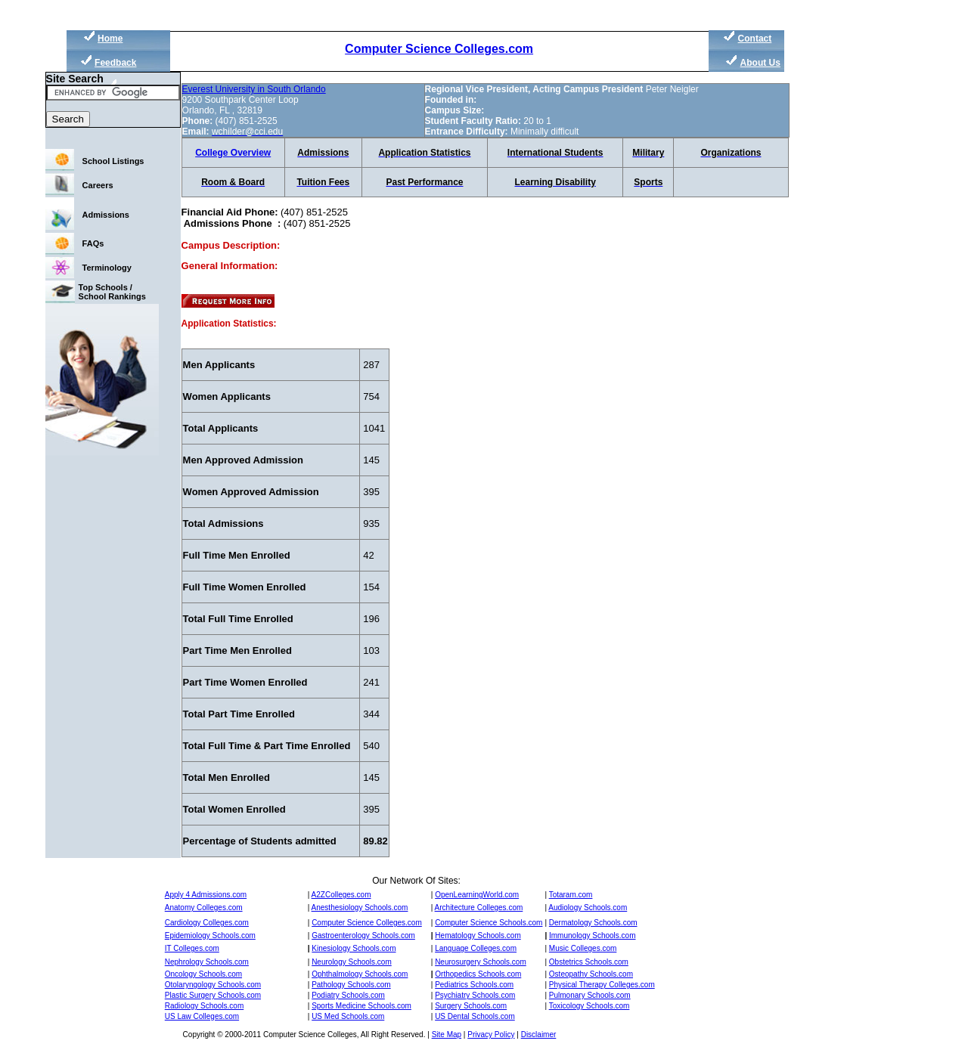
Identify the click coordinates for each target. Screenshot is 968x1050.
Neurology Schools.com (352, 962)
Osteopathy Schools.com (591, 974)
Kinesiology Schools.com (354, 948)
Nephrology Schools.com (207, 962)
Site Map (446, 1034)
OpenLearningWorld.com (477, 894)
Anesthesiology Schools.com (360, 907)
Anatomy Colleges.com (204, 907)
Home (110, 38)
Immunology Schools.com (592, 935)
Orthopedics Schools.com (478, 974)
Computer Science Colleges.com (439, 48)
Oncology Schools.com (203, 974)
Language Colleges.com (476, 948)
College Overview (233, 152)
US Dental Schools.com (475, 1016)
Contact (755, 38)
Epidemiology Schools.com (210, 935)
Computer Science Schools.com (488, 922)
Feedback (115, 62)
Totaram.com (571, 894)
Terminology (107, 267)
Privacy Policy (490, 1034)
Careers (97, 185)
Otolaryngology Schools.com (213, 984)
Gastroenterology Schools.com (363, 935)
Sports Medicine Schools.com (361, 1006)
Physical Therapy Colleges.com (602, 984)
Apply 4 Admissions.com (206, 894)
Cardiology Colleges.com (207, 922)
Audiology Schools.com (587, 907)
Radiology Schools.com (204, 1006)
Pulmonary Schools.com (590, 995)
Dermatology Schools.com (593, 922)
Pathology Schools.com (351, 984)
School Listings (113, 161)
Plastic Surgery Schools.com (213, 995)
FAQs (93, 243)
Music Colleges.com (582, 948)
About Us (760, 62)
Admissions (105, 214)
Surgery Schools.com (471, 1006)
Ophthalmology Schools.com (360, 974)
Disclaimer (539, 1034)
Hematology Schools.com (477, 935)
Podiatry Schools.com (348, 995)
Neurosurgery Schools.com (480, 962)
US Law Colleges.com (202, 1016)
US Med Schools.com (348, 1016)
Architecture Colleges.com (479, 907)
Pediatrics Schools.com (474, 984)
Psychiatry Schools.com (475, 995)
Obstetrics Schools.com (588, 962)
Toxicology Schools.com (589, 1006)
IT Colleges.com (192, 948)
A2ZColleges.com (341, 894)
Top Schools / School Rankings (112, 292)
